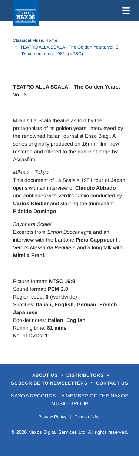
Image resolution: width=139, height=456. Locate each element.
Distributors (85, 375)
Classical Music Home (35, 40)
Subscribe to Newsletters (50, 383)
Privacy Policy (52, 416)
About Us (45, 375)
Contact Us (112, 383)
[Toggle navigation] (124, 10)
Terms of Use (88, 416)
